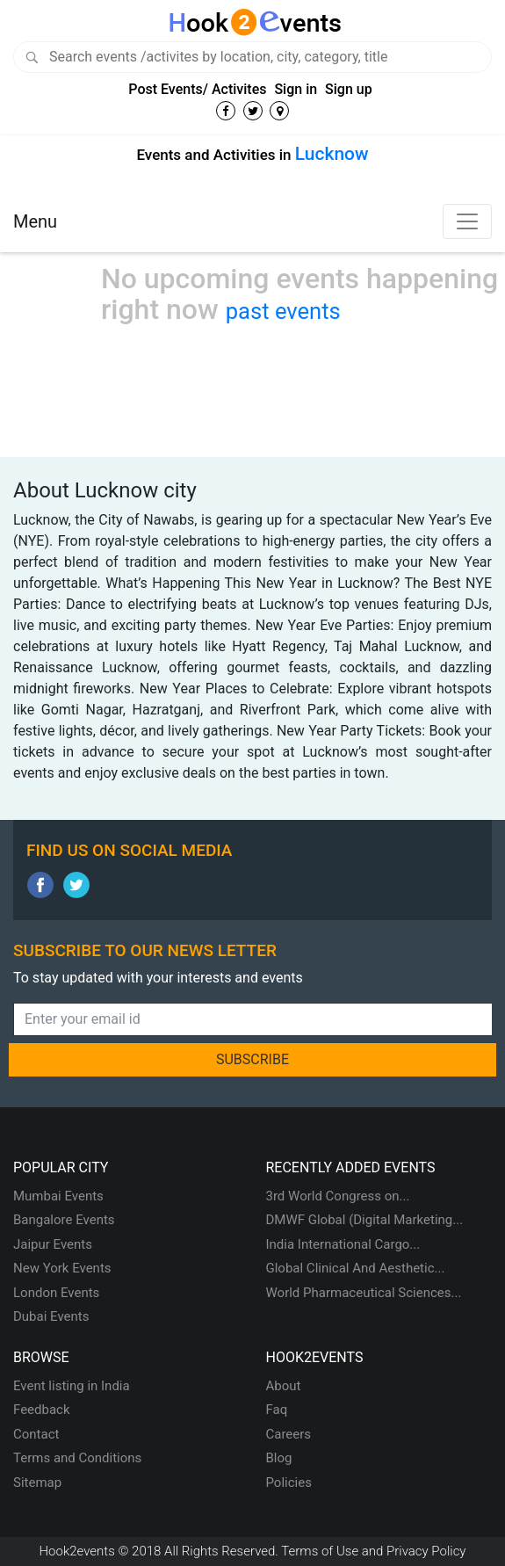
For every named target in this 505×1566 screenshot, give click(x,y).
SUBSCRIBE (252, 1059)
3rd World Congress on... (338, 1196)
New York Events (62, 1268)
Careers (289, 1434)
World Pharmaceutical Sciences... (364, 1293)
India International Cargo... (343, 1244)
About (283, 1386)
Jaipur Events (52, 1244)
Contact (36, 1434)
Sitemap (37, 1482)
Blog (279, 1458)
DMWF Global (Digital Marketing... (365, 1220)
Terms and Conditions (77, 1458)
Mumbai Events (58, 1196)
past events (283, 311)
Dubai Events (51, 1316)
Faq (277, 1409)
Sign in (295, 89)
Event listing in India (71, 1386)
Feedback (41, 1409)
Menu (35, 221)
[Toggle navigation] (467, 221)
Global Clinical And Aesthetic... (355, 1268)
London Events (56, 1293)
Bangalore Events (64, 1220)
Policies (289, 1482)
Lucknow (332, 153)
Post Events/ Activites (197, 89)
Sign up (348, 89)
